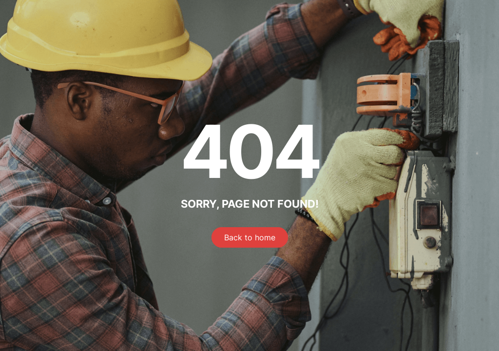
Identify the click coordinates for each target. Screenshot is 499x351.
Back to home (249, 237)
